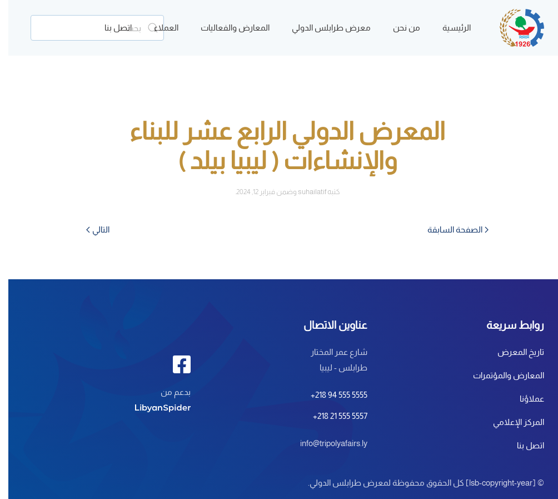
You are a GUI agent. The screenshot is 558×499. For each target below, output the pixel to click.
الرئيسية (448, 27)
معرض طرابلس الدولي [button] (322, 27)
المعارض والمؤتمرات (500, 375)
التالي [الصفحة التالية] (89, 229)
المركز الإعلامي (510, 422)
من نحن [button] (398, 27)
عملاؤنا (523, 398)
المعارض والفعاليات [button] (226, 27)
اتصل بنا (109, 27)
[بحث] (89, 28)
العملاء (158, 27)
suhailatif (304, 191)
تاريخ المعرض (512, 352)
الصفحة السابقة (449, 229)
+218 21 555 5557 (332, 416)
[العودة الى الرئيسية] (513, 28)
